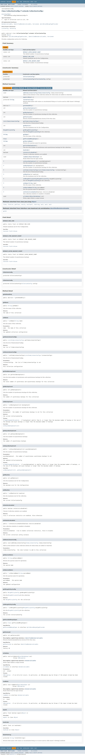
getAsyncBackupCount (29, 108)
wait (42, 204)
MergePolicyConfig (9, 130)
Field (12, 6)
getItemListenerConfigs (30, 121)
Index (31, 1)
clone (4, 204)
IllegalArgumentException (11, 420)
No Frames (25, 4)
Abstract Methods (32, 88)
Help (35, 1)
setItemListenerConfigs (30, 170)
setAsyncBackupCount (29, 161)
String (12, 99)
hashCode (26, 150)
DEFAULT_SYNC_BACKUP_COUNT (31, 61)
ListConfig (5, 28)
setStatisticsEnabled (30, 192)
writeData (26, 196)
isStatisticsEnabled (29, 152)
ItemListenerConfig (44, 92)
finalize (10, 204)
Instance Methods (18, 88)
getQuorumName (27, 141)
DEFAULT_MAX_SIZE (28, 56)
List (4, 121)
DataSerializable (7, 24)
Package (9, 1)
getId (4, 211)
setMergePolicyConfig (30, 178)
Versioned (36, 24)
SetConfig (13, 28)
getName (25, 134)
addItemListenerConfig (30, 92)
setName (25, 183)
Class (5, 138)
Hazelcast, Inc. (12, 754)
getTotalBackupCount (29, 145)
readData (26, 156)
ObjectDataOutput (35, 196)
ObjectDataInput (34, 156)
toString (36, 204)
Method (21, 6)
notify (23, 204)
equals (25, 97)
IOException (21, 658)
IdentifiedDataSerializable (22, 24)
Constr (16, 6)
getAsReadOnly (27, 105)
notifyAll (30, 204)
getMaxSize (26, 125)
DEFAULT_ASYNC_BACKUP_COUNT (32, 52)
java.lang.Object (6, 14)
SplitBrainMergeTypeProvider (49, 24)
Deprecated (26, 1)
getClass (17, 204)
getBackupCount (28, 112)
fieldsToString (28, 99)
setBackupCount (28, 165)
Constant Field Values (10, 231)
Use (18, 1)
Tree (21, 1)
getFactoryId (27, 116)
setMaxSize (26, 174)
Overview (3, 1)
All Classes (34, 4)
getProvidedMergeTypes (30, 138)
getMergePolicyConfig (30, 130)
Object (9, 35)
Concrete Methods (45, 88)
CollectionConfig (28, 76)
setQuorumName (27, 187)
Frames (19, 4)
